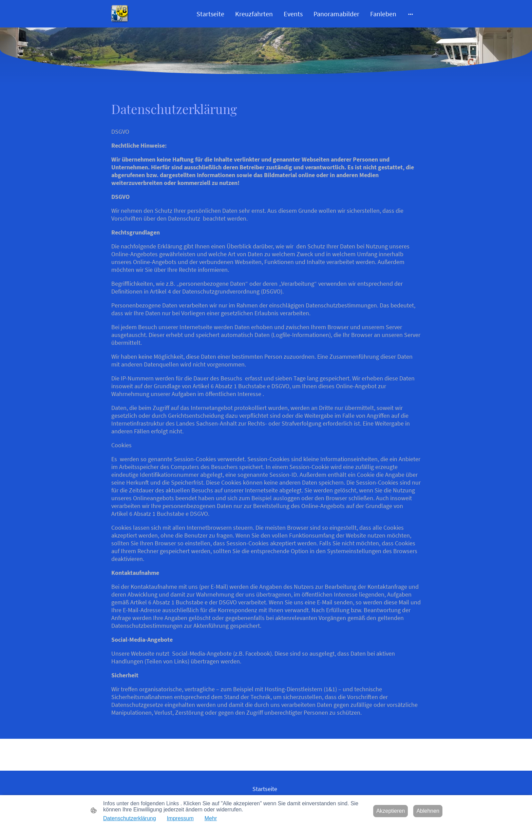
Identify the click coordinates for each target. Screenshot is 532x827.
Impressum (180, 818)
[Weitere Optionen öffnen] (410, 13)
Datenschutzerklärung (129, 818)
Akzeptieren (390, 811)
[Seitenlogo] (120, 13)
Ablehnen (427, 811)
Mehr (211, 818)
